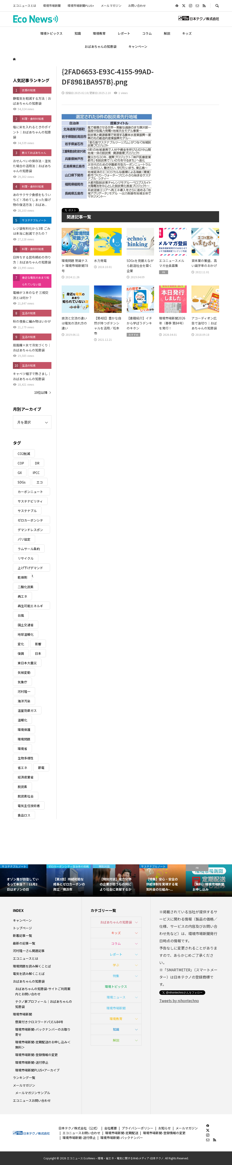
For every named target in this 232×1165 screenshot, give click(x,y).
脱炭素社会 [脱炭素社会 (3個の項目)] (26, 796)
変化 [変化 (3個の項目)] (21, 644)
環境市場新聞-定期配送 (121, 1133)
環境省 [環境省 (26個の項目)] (22, 748)
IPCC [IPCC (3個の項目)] (36, 472)
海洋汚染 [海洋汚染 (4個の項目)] (24, 701)
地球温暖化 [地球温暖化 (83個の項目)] (26, 634)
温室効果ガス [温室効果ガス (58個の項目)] (27, 710)
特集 (116, 976)
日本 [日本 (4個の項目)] (38, 653)
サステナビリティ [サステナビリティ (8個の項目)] (30, 501)
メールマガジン (111, 5)
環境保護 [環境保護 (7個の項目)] (24, 729)
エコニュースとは (24, 5)
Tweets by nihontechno (179, 1000)
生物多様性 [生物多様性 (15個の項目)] (26, 758)
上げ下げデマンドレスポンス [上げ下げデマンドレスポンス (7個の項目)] (30, 569)
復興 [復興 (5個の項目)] (21, 653)
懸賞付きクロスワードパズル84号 (39, 1022)
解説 (167, 33)
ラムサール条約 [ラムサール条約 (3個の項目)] (29, 548)
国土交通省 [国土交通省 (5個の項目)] (26, 625)
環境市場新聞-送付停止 (31, 1062)
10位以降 (40, 392)
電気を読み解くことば (29, 973)
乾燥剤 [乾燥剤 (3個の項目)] (22, 577)
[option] (23, 880)
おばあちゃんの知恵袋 (100, 46)
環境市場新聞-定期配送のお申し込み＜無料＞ (42, 1044)
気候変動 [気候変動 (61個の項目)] (24, 672)
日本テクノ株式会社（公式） (78, 1128)
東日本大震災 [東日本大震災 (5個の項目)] (27, 663)
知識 (78, 33)
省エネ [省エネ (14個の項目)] (22, 767)
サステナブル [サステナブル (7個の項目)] (27, 510)
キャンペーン (137, 46)
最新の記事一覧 (24, 943)
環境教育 (99, 33)
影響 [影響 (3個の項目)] (38, 644)
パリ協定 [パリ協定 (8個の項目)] (24, 539)
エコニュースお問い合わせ (32, 1100)
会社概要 (110, 1128)
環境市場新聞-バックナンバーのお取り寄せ (42, 1032)
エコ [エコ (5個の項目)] (39, 482)
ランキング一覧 (24, 1077)
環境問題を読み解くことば (32, 966)
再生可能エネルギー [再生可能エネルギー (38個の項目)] (30, 607)
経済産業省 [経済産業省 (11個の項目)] (26, 777)
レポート (124, 33)
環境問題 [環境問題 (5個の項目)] (24, 739)
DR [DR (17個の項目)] (37, 463)
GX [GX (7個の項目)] (20, 472)
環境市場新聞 (52, 5)
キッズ (187, 33)
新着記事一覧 (22, 935)
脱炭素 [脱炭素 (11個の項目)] (22, 786)
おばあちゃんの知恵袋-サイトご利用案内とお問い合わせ (42, 991)
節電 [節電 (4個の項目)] (41, 767)
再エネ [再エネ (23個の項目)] (22, 596)
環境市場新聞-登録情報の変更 (36, 1054)
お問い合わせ (137, 5)
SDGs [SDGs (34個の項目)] (22, 482)
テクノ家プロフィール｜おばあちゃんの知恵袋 (43, 1004)
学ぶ (116, 965)
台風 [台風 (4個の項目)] (21, 615)
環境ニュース (116, 997)
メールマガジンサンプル (32, 1092)
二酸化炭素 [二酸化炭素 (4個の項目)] (26, 587)
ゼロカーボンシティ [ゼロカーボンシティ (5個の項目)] (30, 521)
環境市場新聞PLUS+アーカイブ (37, 1070)
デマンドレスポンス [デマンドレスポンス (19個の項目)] (30, 530)
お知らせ (164, 1128)
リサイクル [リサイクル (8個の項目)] (26, 558)
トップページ (22, 928)
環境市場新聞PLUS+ (81, 5)
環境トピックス (51, 33)
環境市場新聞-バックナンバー (121, 1137)
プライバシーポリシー (137, 1128)
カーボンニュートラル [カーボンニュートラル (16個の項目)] (30, 492)
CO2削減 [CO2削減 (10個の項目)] (24, 453)
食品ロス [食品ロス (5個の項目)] (24, 815)
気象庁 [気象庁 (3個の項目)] (22, 682)
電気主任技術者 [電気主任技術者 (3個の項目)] (29, 805)
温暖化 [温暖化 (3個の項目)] (22, 720)
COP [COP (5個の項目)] (21, 463)
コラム (147, 33)
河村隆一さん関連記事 (29, 950)
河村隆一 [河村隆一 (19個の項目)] (24, 691)
